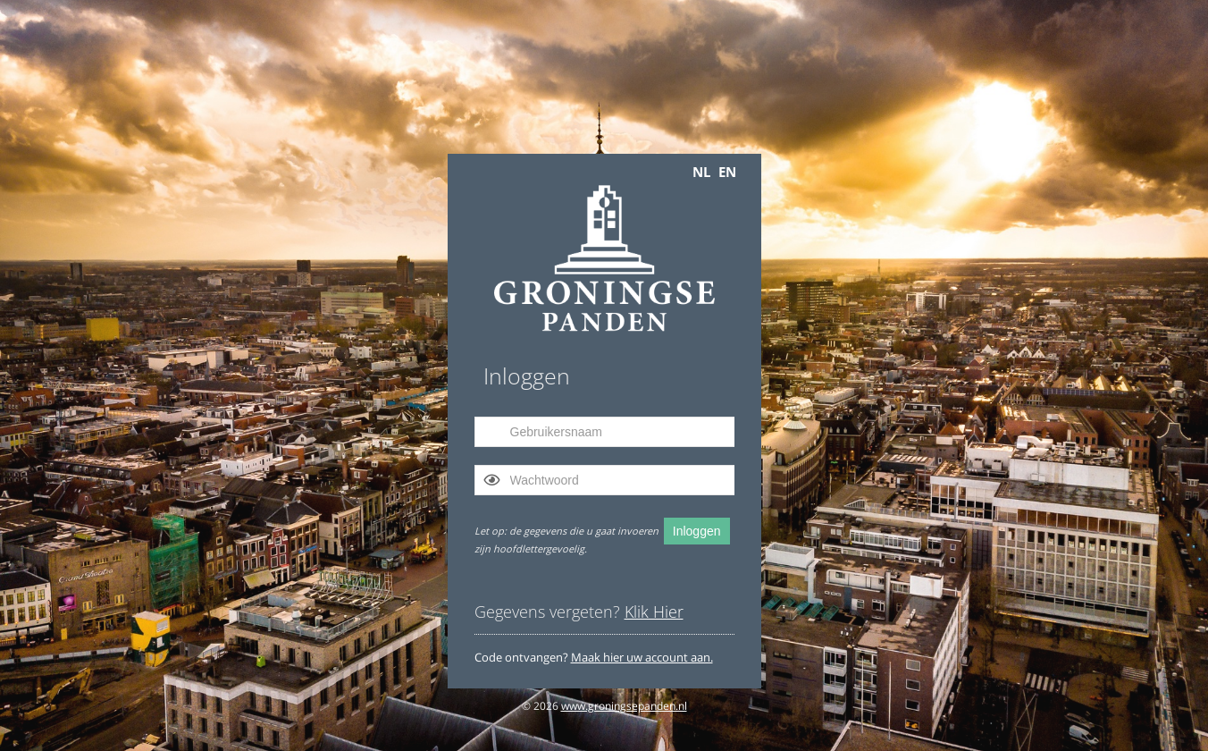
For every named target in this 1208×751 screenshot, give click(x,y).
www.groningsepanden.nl (624, 705)
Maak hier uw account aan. (642, 657)
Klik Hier (654, 611)
